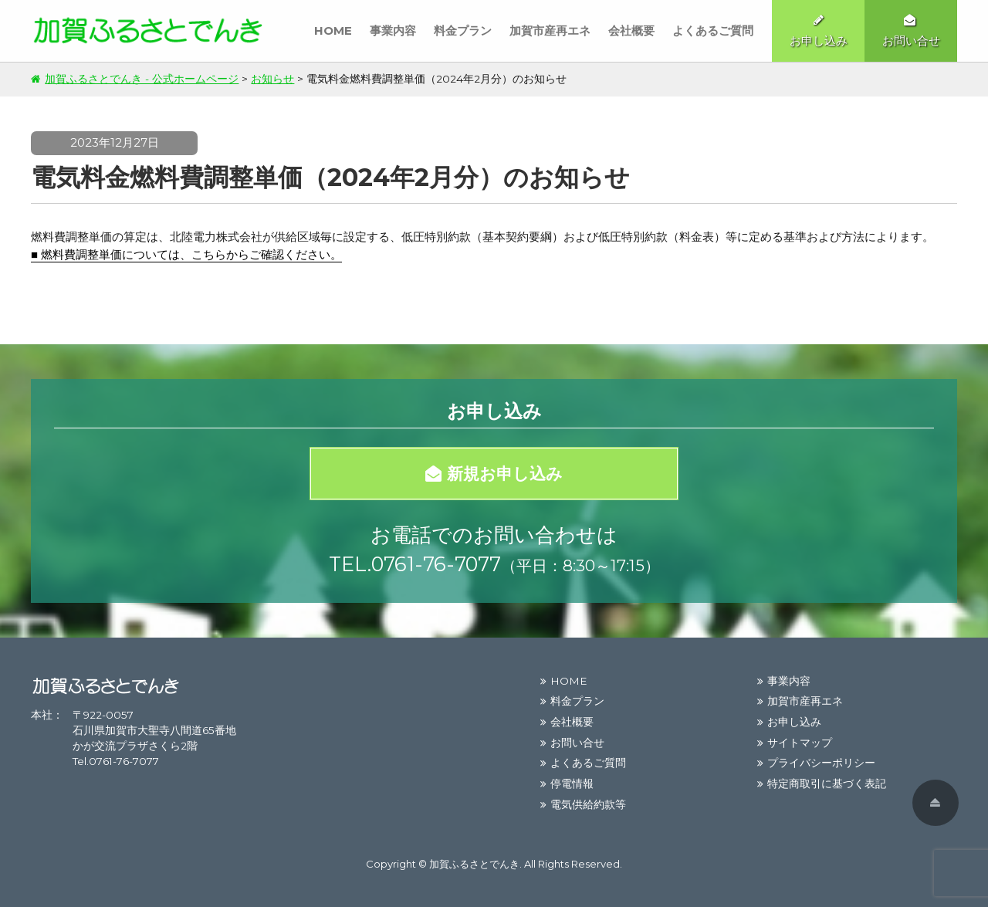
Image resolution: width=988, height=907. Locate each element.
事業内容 (393, 30)
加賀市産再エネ (549, 30)
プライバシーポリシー (821, 762)
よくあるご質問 (712, 30)
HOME (333, 30)
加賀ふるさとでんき (474, 864)
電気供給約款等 (588, 804)
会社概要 (631, 30)
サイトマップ (799, 742)
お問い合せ (577, 742)
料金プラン (463, 30)
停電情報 (572, 783)
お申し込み (794, 722)
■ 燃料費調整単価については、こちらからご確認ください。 (186, 254)
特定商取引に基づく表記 (826, 783)
